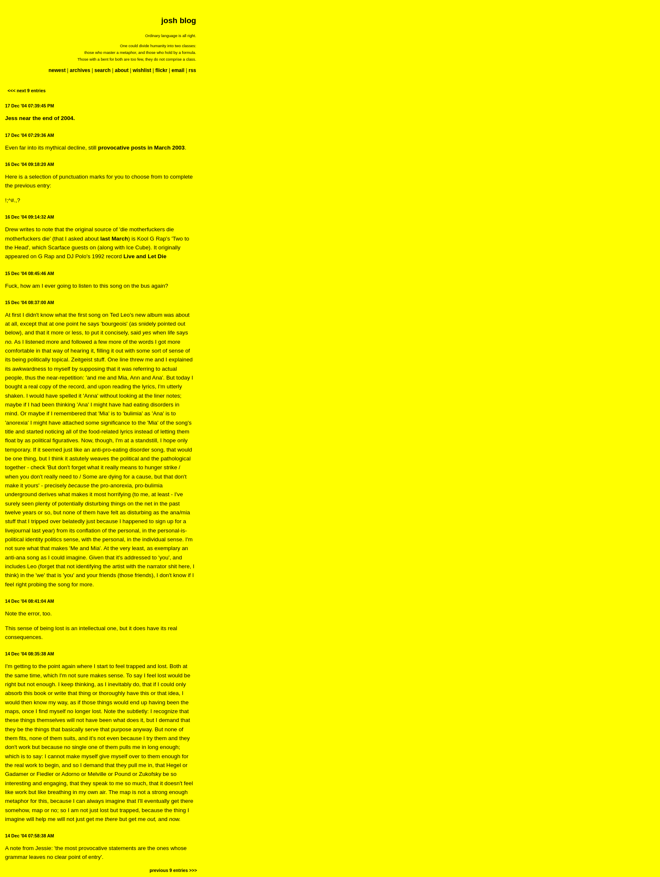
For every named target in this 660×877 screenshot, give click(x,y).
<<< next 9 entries (26, 90)
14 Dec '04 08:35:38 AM (29, 653)
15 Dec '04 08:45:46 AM (29, 273)
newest (57, 70)
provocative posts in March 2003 (141, 147)
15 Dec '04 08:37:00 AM (29, 302)
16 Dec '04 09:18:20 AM (29, 164)
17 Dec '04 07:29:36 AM (29, 135)
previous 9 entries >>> (173, 870)
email (177, 70)
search (102, 70)
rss (192, 70)
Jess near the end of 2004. (40, 118)
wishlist (142, 70)
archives (80, 70)
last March (114, 238)
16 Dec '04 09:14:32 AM (29, 216)
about (122, 70)
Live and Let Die (144, 256)
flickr (161, 70)
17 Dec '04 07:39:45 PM (29, 105)
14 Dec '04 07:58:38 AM (29, 835)
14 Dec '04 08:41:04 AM (29, 601)
